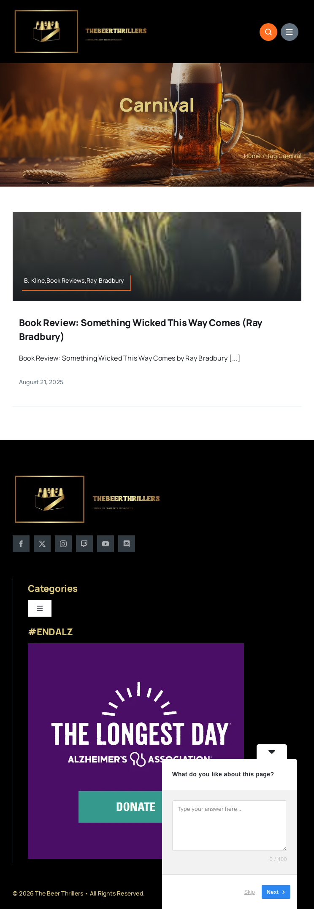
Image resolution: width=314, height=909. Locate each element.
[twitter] (42, 543)
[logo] (81, 11)
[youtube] (105, 543)
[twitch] (84, 543)
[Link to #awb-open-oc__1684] (289, 32)
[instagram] (63, 543)
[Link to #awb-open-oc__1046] (268, 32)
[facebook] (21, 543)
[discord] (126, 543)
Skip (249, 892)
